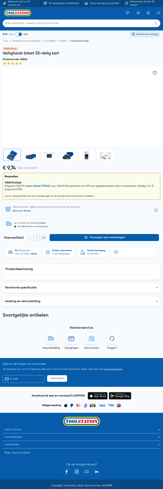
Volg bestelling (51, 346)
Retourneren (91, 346)
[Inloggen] (138, 13)
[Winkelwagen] (148, 13)
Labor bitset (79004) (37, 186)
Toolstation (70, 484)
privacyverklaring (113, 368)
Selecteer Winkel (21, 211)
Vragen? (112, 346)
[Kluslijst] (127, 13)
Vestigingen (71, 346)
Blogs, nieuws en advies (17, 451)
